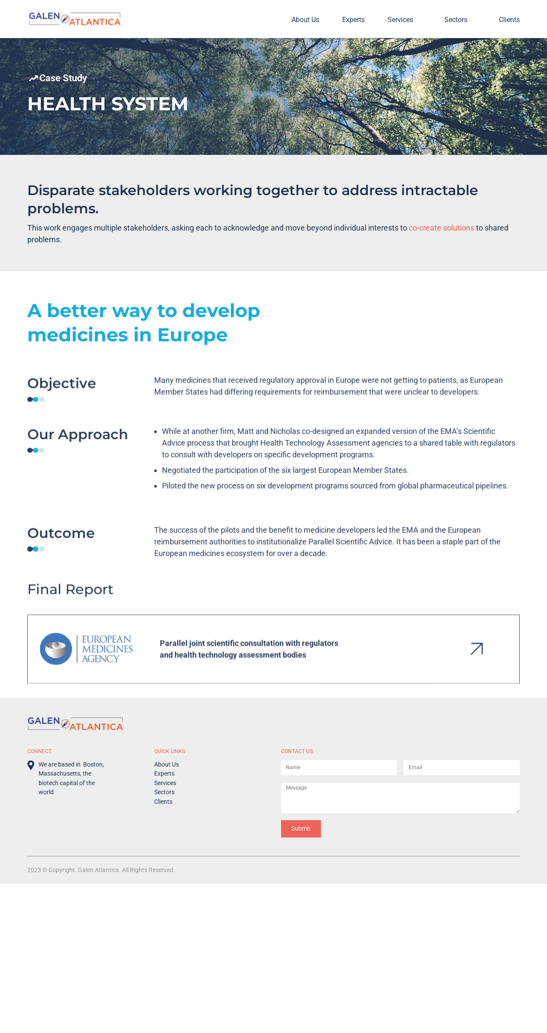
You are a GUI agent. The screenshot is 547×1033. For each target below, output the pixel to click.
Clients (509, 20)
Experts (353, 20)
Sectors (455, 20)
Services (400, 20)
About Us (305, 20)
